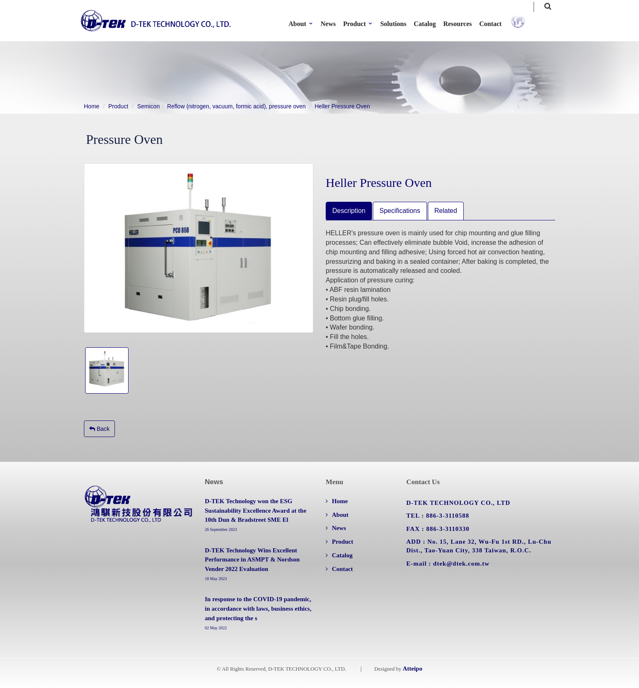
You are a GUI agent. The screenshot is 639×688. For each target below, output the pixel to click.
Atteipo (412, 668)
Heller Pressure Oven (342, 106)
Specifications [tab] (399, 210)
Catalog (430, 23)
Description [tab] (348, 210)
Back (99, 428)
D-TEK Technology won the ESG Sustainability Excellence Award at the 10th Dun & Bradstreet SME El (256, 510)
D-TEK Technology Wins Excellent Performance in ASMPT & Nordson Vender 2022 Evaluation (252, 560)
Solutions (399, 23)
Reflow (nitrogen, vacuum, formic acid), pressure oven (236, 106)
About (340, 514)
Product (118, 106)
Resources (463, 23)
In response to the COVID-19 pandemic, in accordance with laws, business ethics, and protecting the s (258, 608)
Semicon (148, 106)
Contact (496, 23)
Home (91, 106)
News (333, 23)
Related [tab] (445, 210)
